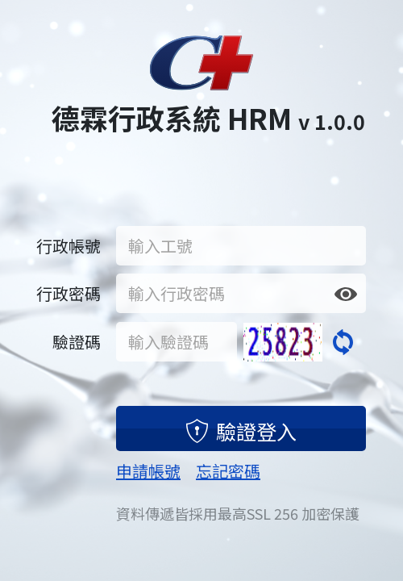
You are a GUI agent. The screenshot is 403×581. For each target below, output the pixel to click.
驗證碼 (76, 341)
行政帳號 (68, 245)
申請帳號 (148, 471)
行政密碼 (68, 293)
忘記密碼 (228, 471)
